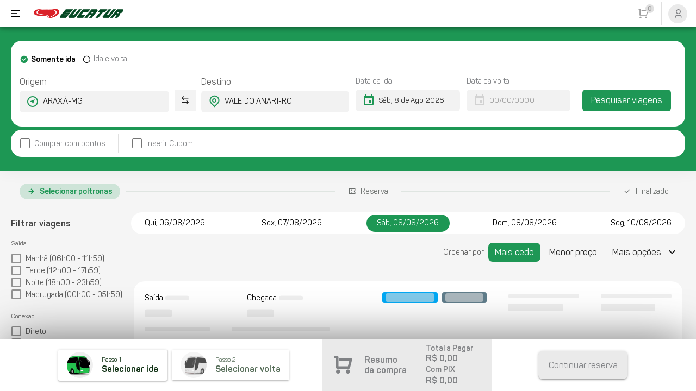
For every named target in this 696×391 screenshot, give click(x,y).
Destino (216, 82)
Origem (33, 82)
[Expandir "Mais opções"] (645, 252)
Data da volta (488, 81)
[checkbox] (62, 143)
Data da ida (374, 81)
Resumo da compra (385, 365)
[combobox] (84, 101)
